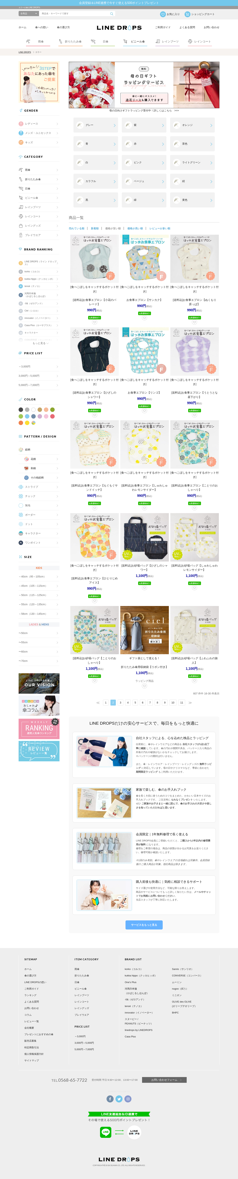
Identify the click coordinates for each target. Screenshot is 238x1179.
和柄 (33, 468)
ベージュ (139, 181)
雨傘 (27, 169)
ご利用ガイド (163, 27)
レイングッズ (33, 225)
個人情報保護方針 (34, 1054)
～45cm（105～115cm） (33, 585)
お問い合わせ (211, 27)
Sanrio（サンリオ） (183, 969)
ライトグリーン (191, 162)
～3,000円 (24, 366)
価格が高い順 (135, 228)
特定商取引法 (31, 1047)
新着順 (95, 228)
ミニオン (177, 995)
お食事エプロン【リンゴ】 (144, 392)
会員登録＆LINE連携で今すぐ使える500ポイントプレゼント (119, 2)
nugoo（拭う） (180, 988)
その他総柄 (37, 477)
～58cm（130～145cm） (33, 613)
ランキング (30, 995)
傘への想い (41, 27)
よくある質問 (187, 27)
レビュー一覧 (31, 1021)
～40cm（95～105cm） (32, 576)
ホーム (22, 27)
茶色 (184, 143)
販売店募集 (30, 1040)
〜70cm (23, 660)
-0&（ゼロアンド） (34, 303)
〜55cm (23, 642)
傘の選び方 (63, 27)
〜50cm (23, 633)
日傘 (27, 188)
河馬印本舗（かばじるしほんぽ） (36, 294)
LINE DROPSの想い (35, 982)
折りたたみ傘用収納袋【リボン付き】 (144, 666)
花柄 (33, 459)
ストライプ (31, 486)
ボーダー (30, 514)
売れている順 (76, 228)
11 (181, 702)
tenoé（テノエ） (33, 286)
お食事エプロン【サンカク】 (144, 299)
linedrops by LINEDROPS (138, 1030)
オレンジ (187, 124)
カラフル (91, 181)
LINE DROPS (25, 52)
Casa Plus (130, 1036)
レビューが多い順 (159, 228)
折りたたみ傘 (33, 179)
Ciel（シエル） (32, 310)
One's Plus (130, 982)
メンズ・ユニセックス (38, 132)
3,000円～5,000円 (29, 375)
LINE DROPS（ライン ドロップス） (41, 262)
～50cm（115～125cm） (33, 595)
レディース (31, 123)
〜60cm (23, 651)
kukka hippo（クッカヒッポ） (39, 279)
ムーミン (177, 982)
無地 (27, 505)
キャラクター (33, 533)
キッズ (29, 142)
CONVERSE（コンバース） (187, 975)
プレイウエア (33, 235)
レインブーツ (82, 995)
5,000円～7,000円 (29, 385)
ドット (29, 524)
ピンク (138, 162)
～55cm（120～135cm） (33, 604)
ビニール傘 (31, 197)
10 (172, 702)
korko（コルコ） (33, 271)
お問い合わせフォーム (164, 1079)
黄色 (184, 199)
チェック (30, 496)
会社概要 (29, 1027)
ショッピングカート (203, 14)
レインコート (82, 1001)
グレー (89, 124)
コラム (28, 1014)
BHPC (175, 1012)
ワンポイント (33, 542)
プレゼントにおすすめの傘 (38, 1034)
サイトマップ (31, 1060)
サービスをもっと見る (144, 924)
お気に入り (173, 14)
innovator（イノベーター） (38, 318)
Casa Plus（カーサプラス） (39, 325)
